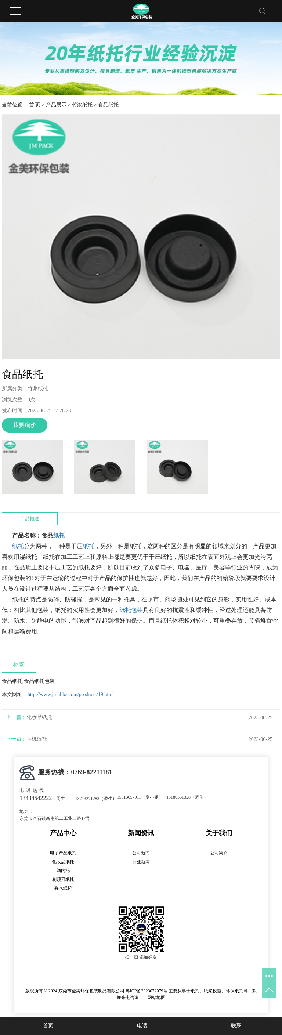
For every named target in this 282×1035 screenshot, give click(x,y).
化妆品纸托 (39, 717)
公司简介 (219, 852)
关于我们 (219, 833)
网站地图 (156, 997)
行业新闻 (141, 861)
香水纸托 (63, 888)
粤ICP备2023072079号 (147, 991)
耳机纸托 (36, 739)
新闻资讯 (141, 833)
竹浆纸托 (82, 105)
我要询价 (24, 425)
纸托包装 (131, 610)
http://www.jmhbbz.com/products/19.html (71, 694)
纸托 (59, 535)
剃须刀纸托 (63, 879)
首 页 (35, 105)
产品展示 (56, 105)
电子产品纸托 (63, 852)
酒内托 (63, 870)
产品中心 (63, 833)
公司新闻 (141, 852)
